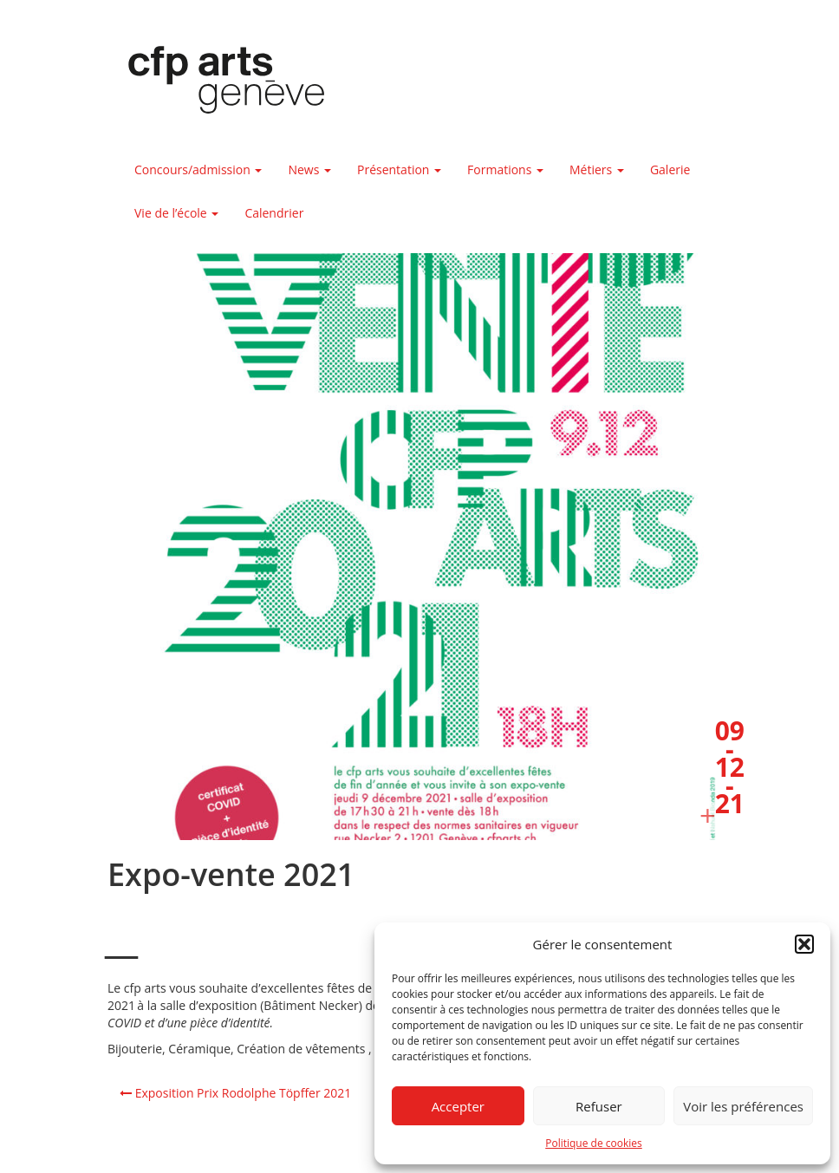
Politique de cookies (593, 1143)
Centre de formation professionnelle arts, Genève (215, 83)
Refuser (599, 1106)
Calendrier (273, 213)
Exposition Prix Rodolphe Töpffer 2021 (235, 1093)
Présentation (399, 169)
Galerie (670, 169)
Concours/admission (198, 169)
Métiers (596, 169)
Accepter (458, 1106)
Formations (505, 169)
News (309, 169)
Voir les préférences (743, 1106)
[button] (804, 944)
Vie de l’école (176, 213)
